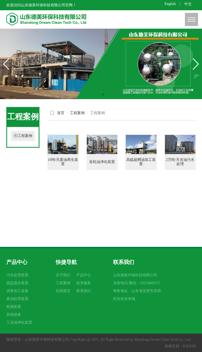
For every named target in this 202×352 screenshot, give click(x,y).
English (170, 4)
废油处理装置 (17, 299)
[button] (99, 94)
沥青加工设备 (17, 291)
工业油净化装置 (19, 322)
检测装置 (13, 307)
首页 (60, 113)
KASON (189, 346)
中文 (188, 4)
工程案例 (25, 136)
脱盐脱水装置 (17, 283)
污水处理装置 (17, 275)
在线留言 (63, 291)
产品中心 (83, 275)
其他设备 (13, 315)
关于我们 (63, 275)
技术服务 (83, 283)
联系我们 (83, 291)
